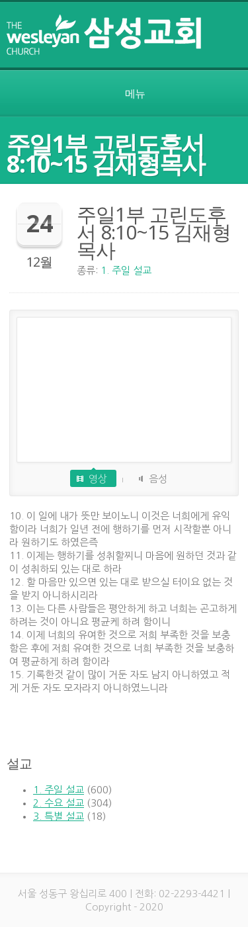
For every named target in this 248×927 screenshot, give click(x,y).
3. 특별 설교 (58, 816)
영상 (98, 479)
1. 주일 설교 (126, 270)
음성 (158, 479)
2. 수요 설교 (58, 803)
